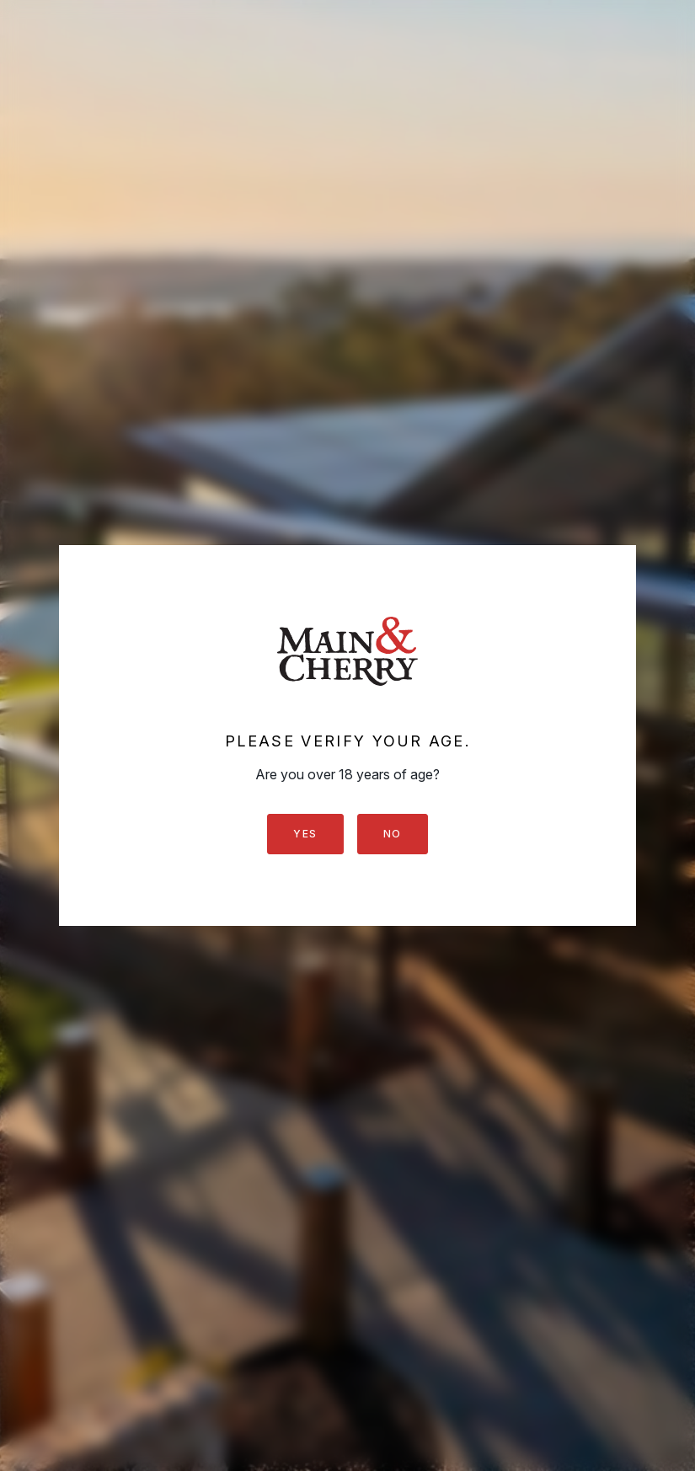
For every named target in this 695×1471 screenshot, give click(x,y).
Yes (305, 833)
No (392, 833)
